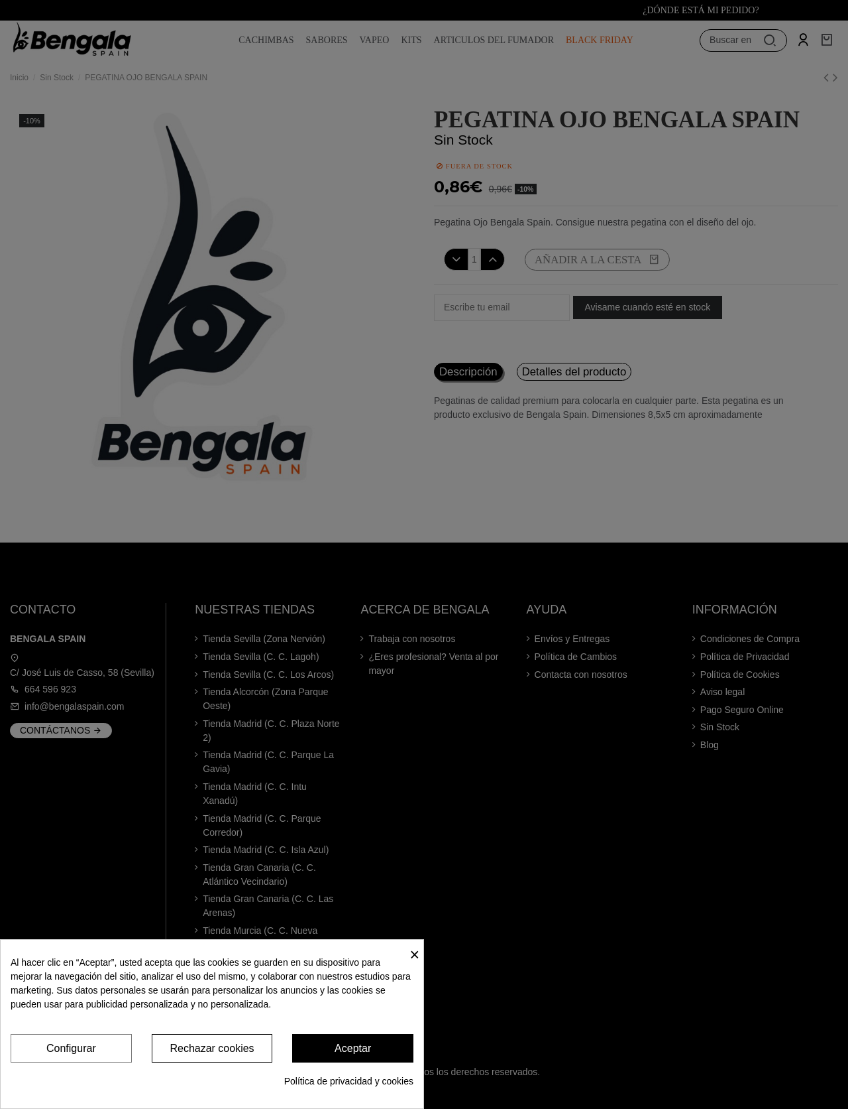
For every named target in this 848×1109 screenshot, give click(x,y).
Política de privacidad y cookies (348, 1081)
